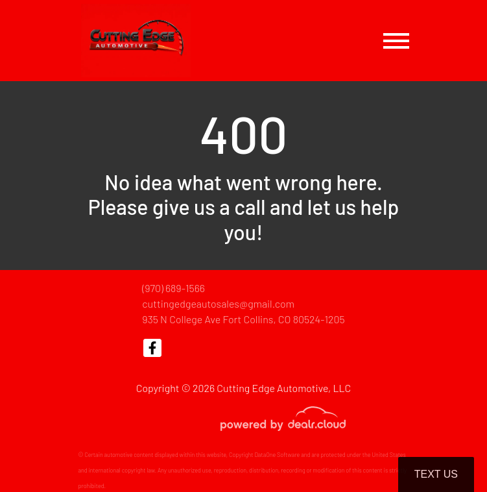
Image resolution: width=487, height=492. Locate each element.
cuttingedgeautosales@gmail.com (218, 303)
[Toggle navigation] (396, 40)
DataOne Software (277, 454)
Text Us (436, 474)
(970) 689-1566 (173, 288)
